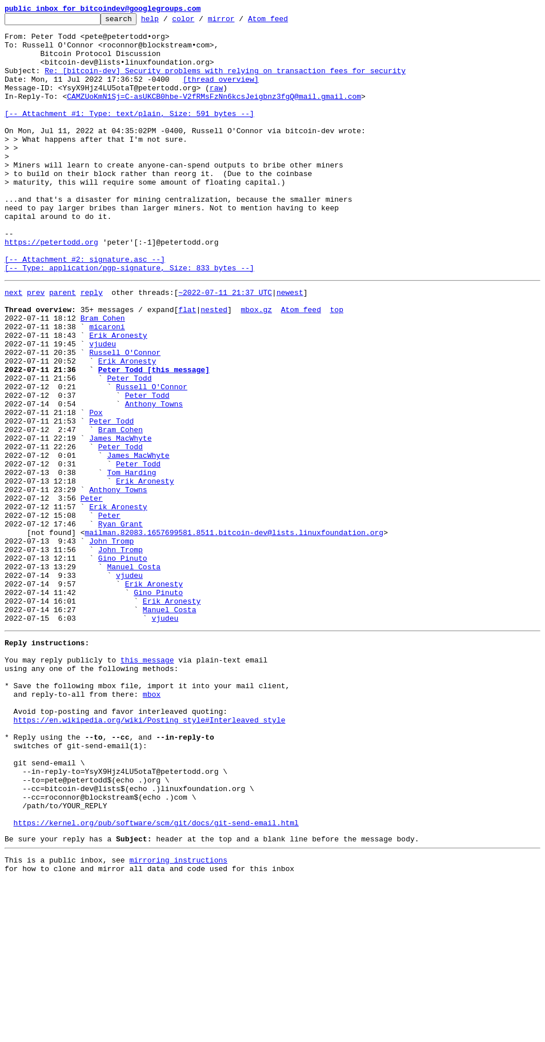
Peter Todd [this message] (154, 438)
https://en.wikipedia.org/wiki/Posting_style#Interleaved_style (150, 855)
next (13, 345)
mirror (239, 22)
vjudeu (102, 407)
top (336, 366)
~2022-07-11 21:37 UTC (225, 345)
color (201, 22)
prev (36, 345)
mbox (152, 824)
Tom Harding (131, 561)
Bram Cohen (103, 376)
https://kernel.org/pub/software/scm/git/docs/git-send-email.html (156, 978)
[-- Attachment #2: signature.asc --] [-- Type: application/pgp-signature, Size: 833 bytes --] (129, 314)
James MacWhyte (120, 520)
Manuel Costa (134, 674)
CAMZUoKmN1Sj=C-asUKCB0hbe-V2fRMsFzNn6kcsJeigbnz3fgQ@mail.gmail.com (214, 113)
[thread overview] (221, 92)
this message (147, 783)
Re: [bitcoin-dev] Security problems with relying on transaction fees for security (225, 82)
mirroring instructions (178, 1019)
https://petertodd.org (51, 288)
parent (62, 345)
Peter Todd (129, 448)
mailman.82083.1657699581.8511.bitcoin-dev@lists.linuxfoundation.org (234, 633)
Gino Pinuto (122, 664)
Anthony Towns (154, 479)
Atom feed (286, 22)
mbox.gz (256, 366)
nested (214, 366)
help (168, 22)
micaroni (107, 386)
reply (92, 345)
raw (216, 103)
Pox (95, 489)
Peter (92, 592)
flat (187, 366)
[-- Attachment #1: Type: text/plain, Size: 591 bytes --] (129, 134)
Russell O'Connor (125, 417)
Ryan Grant (120, 623)
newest (289, 345)
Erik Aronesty (118, 397)
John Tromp (111, 643)
